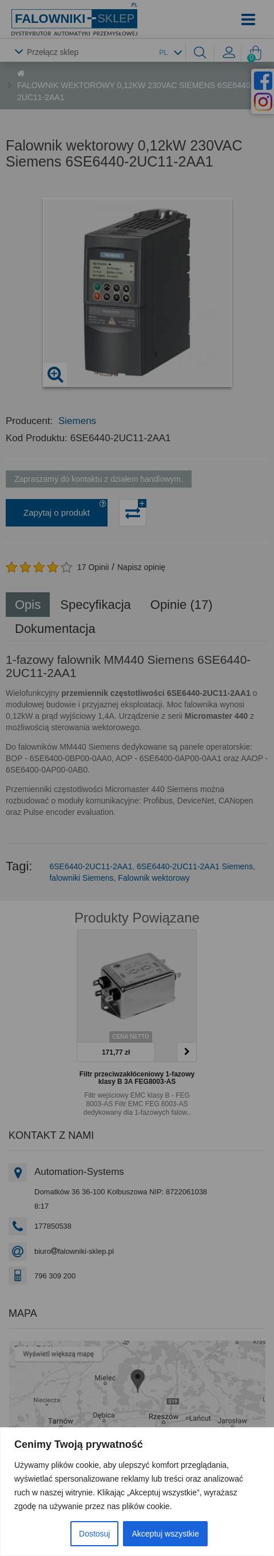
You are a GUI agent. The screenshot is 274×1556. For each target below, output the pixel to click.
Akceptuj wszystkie (165, 1533)
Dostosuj (94, 1533)
